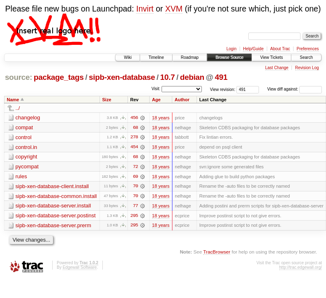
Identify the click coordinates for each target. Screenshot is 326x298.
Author (182, 99)
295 (134, 216)
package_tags (59, 77)
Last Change (277, 67)
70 (135, 187)
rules (21, 177)
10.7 (167, 77)
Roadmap (190, 57)
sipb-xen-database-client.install (52, 187)
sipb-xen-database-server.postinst (56, 216)
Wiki (128, 57)
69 (135, 177)
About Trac (280, 49)
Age (156, 99)
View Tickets (271, 57)
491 (221, 77)
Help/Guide (253, 49)
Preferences (308, 49)
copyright (26, 157)
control (24, 137)
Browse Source (229, 57)
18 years (160, 117)
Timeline (156, 57)
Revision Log (307, 67)
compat (24, 127)
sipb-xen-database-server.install (53, 206)
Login (231, 49)
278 (134, 137)
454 (134, 147)
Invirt (144, 8)
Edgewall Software (79, 268)
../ (18, 108)
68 (135, 127)
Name (13, 99)
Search (306, 57)
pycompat (27, 167)
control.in (26, 147)
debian (192, 77)
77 (135, 206)
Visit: (155, 88)
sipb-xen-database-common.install (56, 196)
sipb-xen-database (122, 77)
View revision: (223, 89)
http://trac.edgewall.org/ (300, 268)
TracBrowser (216, 253)
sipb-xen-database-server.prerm (53, 226)
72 (135, 167)
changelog (28, 117)
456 (134, 117)
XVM (174, 8)
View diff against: (294, 89)
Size (106, 99)
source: (18, 77)
